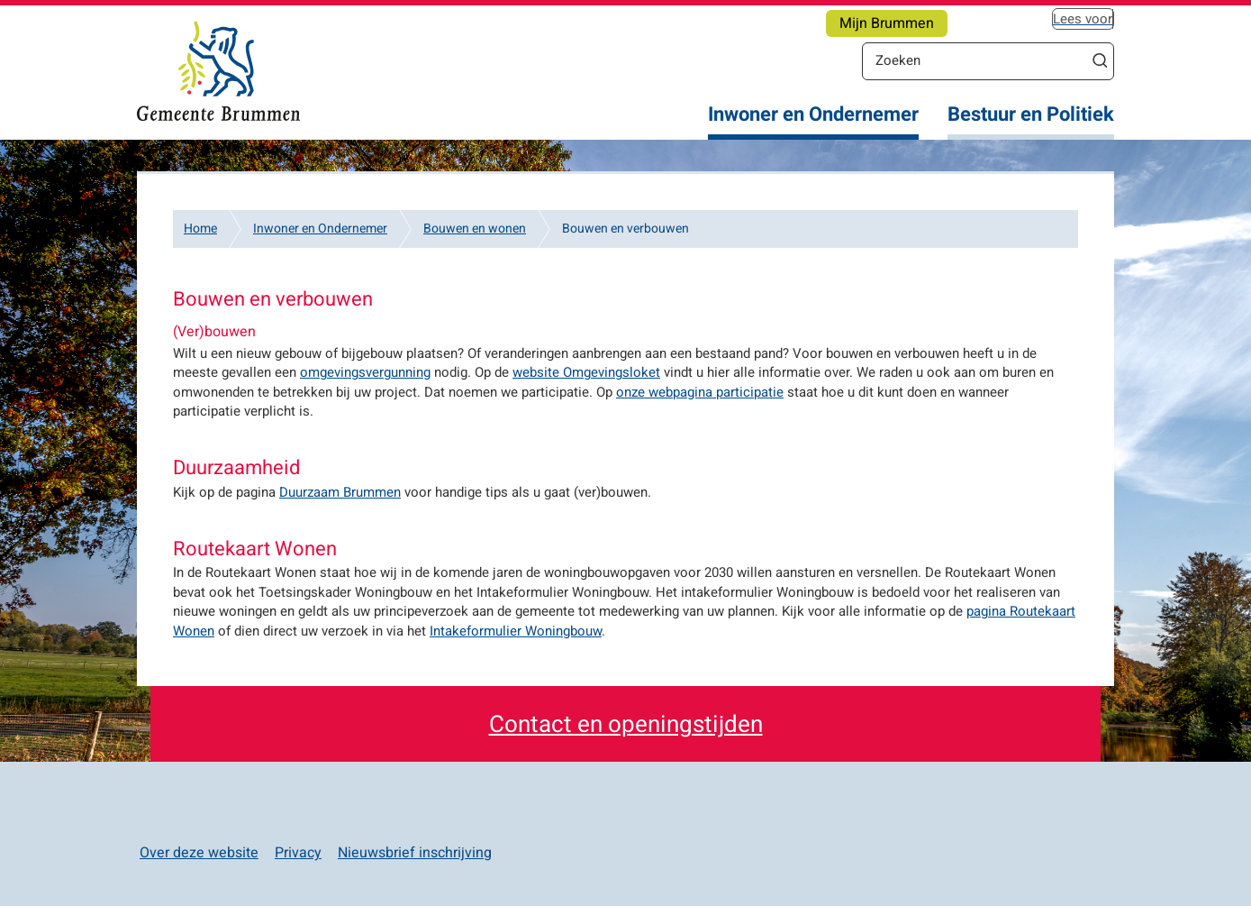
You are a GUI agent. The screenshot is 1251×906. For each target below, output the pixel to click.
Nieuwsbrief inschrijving (415, 853)
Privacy (298, 853)
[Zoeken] (974, 60)
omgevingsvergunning (365, 372)
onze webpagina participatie (700, 392)
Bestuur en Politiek (1030, 115)
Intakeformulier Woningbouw (516, 631)
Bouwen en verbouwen (625, 228)
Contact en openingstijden (626, 725)
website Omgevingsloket (586, 372)
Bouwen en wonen (474, 228)
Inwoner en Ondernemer (813, 115)
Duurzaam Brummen (340, 492)
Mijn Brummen (886, 23)
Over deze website (199, 853)
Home (200, 228)
